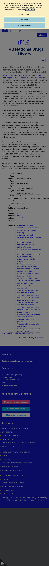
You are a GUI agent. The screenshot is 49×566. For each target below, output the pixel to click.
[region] (24, 14)
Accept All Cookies (24, 25)
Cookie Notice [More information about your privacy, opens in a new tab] (30, 9)
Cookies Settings (24, 14)
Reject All (24, 20)
